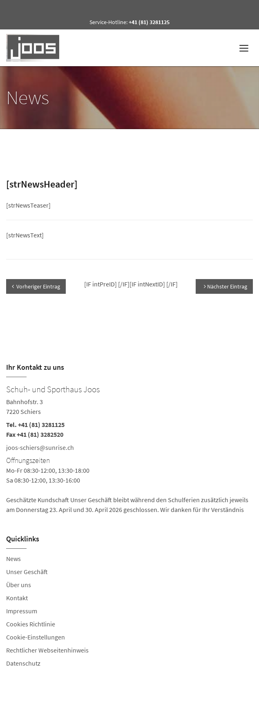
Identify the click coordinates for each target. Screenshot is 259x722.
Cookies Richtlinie (30, 624)
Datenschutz (23, 663)
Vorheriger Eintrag (36, 286)
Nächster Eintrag (225, 286)
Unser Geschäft (27, 572)
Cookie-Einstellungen (35, 637)
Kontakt (17, 598)
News (13, 558)
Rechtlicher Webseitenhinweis (47, 650)
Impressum (21, 611)
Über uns (18, 585)
